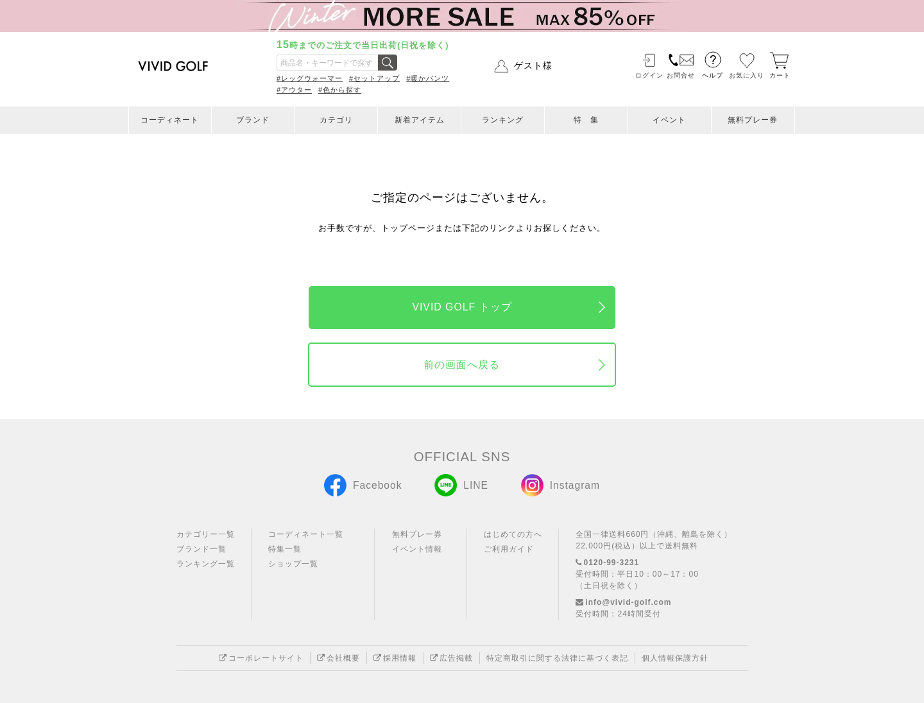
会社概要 (338, 658)
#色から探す (339, 90)
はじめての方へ (513, 534)
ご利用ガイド (509, 549)
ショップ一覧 (293, 563)
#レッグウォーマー (310, 78)
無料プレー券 (753, 119)
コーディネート (170, 119)
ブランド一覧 (201, 549)
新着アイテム (420, 119)
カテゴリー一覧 (205, 534)
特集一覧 (285, 549)
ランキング (503, 119)
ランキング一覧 (205, 563)
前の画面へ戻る (462, 364)
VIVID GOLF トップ (461, 306)
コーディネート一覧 (305, 534)
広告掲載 (451, 658)
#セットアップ (374, 78)
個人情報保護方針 (675, 658)
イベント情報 (417, 549)
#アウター (294, 90)
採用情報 (394, 658)
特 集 (586, 119)
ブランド (253, 119)
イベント (669, 119)
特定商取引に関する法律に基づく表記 (557, 658)
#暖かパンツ (427, 78)
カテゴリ (336, 119)
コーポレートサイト (261, 658)
